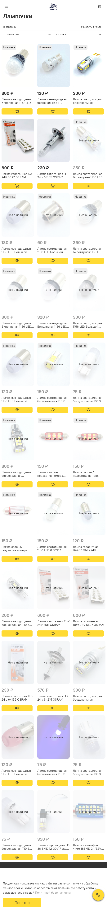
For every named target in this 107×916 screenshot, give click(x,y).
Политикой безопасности (53, 892)
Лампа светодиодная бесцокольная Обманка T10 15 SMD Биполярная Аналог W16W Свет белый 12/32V (87, 697)
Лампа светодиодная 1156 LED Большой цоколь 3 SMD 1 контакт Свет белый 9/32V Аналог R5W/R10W (16, 399)
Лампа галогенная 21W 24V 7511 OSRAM (53, 623)
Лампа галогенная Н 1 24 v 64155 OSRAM (52, 175)
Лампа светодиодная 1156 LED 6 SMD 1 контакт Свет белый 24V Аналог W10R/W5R (52, 548)
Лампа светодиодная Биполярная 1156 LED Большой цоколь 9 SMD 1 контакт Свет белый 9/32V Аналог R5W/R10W (16, 324)
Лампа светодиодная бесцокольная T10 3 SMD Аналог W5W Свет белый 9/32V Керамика (87, 399)
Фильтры (80, 34)
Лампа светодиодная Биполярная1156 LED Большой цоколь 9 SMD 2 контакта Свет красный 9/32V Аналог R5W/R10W (53, 324)
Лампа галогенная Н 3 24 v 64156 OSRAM (17, 697)
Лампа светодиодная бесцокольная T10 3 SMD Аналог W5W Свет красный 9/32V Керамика (16, 846)
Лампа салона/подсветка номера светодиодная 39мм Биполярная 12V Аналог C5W (87, 473)
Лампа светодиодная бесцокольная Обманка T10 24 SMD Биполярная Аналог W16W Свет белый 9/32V (16, 473)
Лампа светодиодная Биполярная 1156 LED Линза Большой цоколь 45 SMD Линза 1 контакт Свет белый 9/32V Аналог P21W (88, 175)
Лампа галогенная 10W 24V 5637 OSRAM (88, 623)
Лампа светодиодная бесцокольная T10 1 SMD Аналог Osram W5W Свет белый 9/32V (52, 100)
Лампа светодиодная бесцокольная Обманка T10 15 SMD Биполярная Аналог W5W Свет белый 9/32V (87, 100)
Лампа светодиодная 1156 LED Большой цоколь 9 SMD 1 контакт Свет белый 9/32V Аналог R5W (16, 250)
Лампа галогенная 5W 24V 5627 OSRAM (17, 175)
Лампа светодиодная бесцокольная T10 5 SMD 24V (16, 623)
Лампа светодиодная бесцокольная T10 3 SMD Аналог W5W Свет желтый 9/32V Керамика (87, 772)
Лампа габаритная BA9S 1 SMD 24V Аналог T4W (85, 548)
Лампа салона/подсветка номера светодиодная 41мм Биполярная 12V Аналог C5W (51, 473)
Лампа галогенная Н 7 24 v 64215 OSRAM (52, 697)
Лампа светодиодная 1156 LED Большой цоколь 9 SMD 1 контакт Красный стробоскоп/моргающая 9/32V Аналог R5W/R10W (87, 324)
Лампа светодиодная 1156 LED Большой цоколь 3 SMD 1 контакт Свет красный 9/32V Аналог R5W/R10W (17, 772)
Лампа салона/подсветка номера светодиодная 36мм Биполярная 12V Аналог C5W (16, 548)
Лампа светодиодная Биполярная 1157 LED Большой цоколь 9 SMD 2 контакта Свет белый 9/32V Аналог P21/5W (16, 100)
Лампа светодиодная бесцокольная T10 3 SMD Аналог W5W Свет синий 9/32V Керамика (52, 772)
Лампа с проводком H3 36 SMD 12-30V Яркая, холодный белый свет (53, 846)
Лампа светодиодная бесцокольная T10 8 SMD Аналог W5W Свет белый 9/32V (52, 399)
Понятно (22, 902)
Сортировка (30, 34)
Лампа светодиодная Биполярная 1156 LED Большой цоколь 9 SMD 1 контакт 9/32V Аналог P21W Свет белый (88, 250)
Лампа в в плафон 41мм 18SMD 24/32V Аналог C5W (87, 846)
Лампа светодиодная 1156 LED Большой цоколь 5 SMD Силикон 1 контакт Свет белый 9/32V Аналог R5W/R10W (52, 250)
